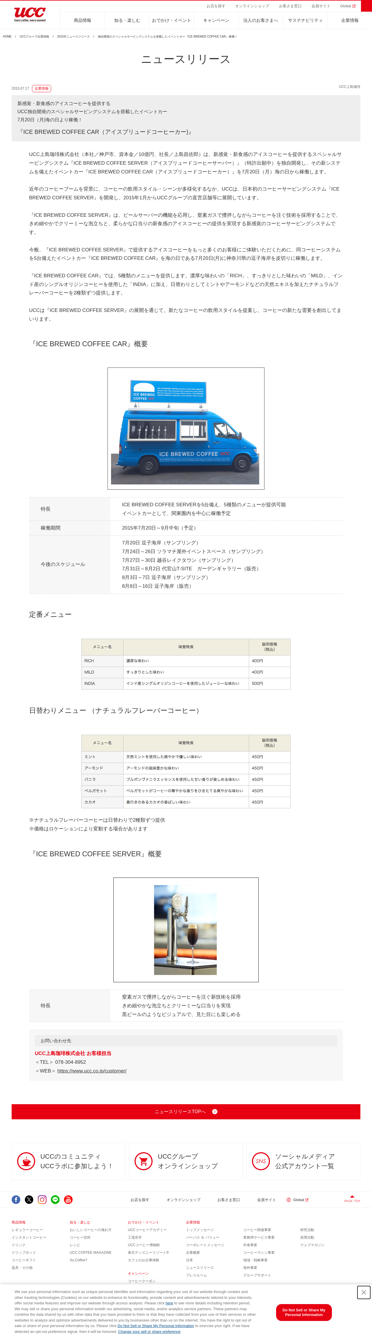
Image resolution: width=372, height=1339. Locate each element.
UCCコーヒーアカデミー (147, 1230)
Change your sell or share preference (149, 1331)
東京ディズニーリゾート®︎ (148, 1253)
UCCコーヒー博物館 (144, 1245)
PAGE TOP (352, 1201)
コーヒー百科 (80, 1237)
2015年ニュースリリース (73, 36)
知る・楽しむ (127, 20)
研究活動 (307, 1230)
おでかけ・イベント (171, 20)
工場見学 (135, 1237)
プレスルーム (196, 1275)
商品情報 (82, 20)
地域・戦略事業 (255, 1260)
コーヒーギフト (24, 1260)
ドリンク (19, 1245)
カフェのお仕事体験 (143, 1260)
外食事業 (250, 1245)
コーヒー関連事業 (257, 1230)
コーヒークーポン (142, 1281)
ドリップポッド (24, 1253)
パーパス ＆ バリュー (202, 1237)
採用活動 (307, 1237)
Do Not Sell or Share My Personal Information (155, 1326)
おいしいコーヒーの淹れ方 (91, 1230)
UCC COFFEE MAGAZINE (91, 1253)
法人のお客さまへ (260, 20)
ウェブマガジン (312, 1245)
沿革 (189, 1260)
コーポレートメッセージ (205, 1245)
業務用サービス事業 (259, 1237)
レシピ (75, 1245)
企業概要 (193, 1253)
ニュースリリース (200, 1268)
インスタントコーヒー (29, 1237)
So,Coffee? (78, 1260)
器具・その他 (22, 1268)
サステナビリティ (305, 20)
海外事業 (250, 1268)
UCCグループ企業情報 (34, 36)
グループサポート (257, 1275)
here (169, 1303)
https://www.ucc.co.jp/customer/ (91, 1071)
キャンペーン (216, 20)
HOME (7, 36)
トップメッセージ (200, 1230)
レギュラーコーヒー (27, 1230)
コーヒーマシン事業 (259, 1253)
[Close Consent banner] (363, 1292)
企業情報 (350, 20)
